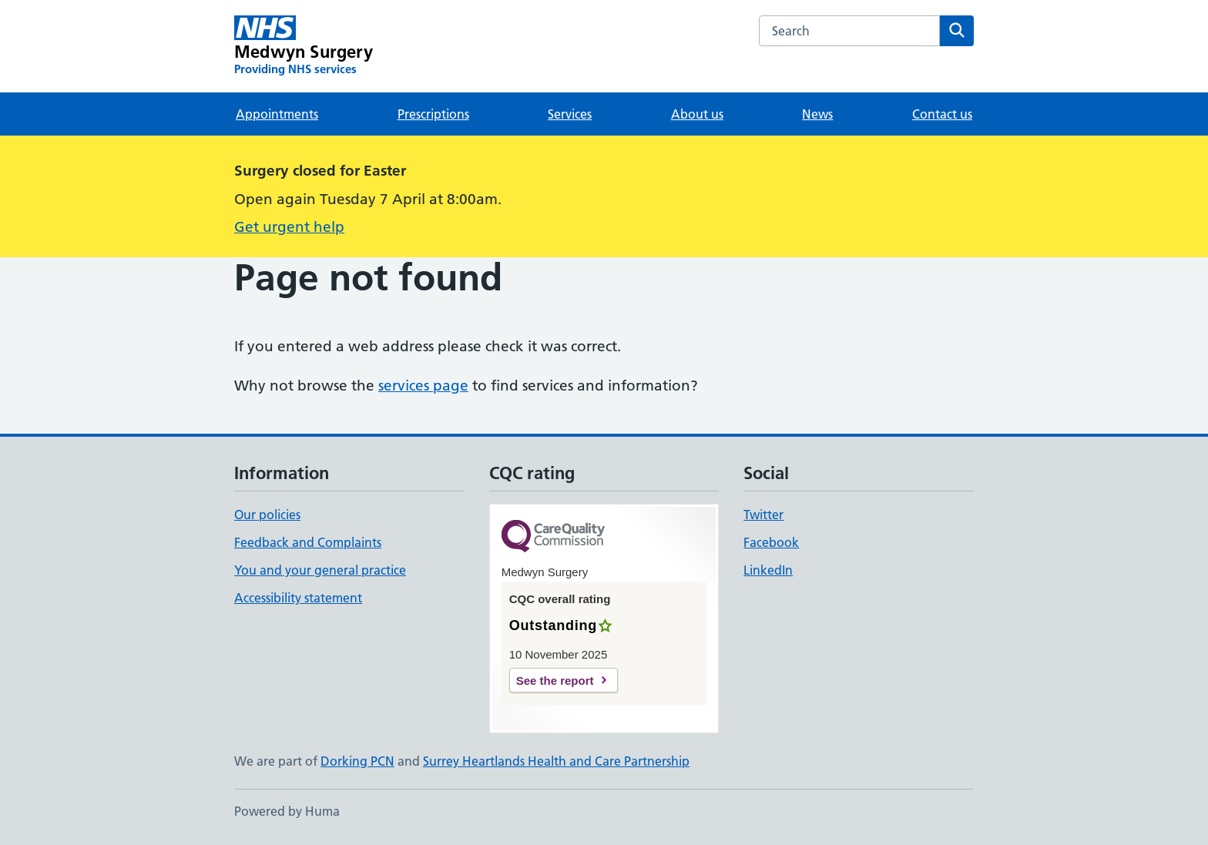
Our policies (267, 514)
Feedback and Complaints (307, 542)
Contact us (942, 114)
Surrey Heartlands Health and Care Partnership (556, 761)
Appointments (277, 114)
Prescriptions (433, 114)
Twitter (763, 514)
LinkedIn (768, 570)
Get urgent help (289, 227)
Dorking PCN (357, 761)
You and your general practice (320, 570)
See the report (555, 680)
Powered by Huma (287, 811)
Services (570, 114)
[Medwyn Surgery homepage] (303, 46)
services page (423, 385)
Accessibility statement (298, 597)
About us (697, 114)
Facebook (771, 542)
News (817, 114)
